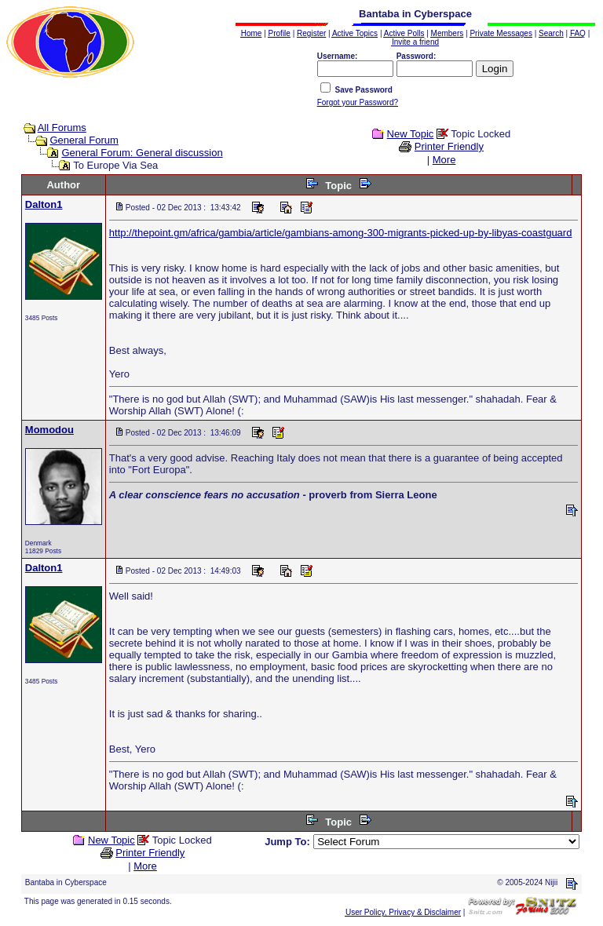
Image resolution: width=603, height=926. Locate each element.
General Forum (83, 140)
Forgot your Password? (357, 102)
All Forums (62, 127)
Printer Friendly (449, 146)
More (444, 160)
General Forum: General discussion (141, 153)
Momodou (49, 430)
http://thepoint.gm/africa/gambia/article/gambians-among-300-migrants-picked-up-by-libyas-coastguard (340, 233)
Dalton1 (44, 204)
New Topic (410, 134)
